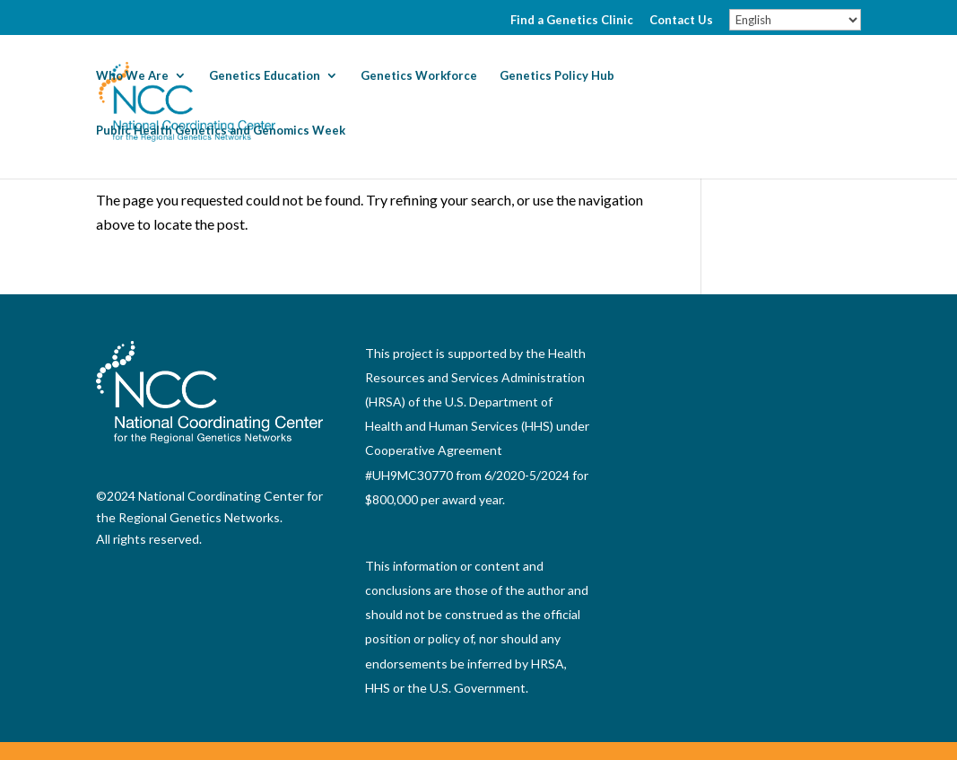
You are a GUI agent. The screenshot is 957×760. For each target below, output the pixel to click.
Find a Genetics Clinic (571, 20)
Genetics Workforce (419, 76)
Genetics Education (264, 76)
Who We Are (132, 76)
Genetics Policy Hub (557, 76)
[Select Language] (795, 20)
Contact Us (681, 20)
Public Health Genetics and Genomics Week (220, 130)
